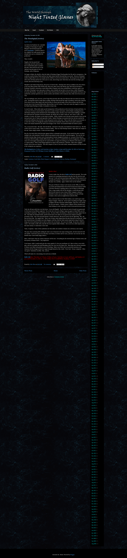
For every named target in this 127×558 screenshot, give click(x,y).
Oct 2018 (94, 272)
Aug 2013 (94, 432)
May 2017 (94, 317)
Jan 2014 (94, 418)
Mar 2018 (94, 291)
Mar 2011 (94, 493)
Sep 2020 (94, 224)
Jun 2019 (94, 253)
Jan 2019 (94, 264)
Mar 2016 (94, 354)
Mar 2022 (94, 205)
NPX (57, 30)
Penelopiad (73, 159)
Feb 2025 (94, 131)
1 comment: (46, 156)
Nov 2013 (94, 424)
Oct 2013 (94, 426)
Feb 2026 (94, 99)
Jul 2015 (93, 373)
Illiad (42, 159)
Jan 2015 (94, 389)
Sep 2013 (94, 429)
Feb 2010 (94, 527)
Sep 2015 (94, 368)
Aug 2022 (94, 192)
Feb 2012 (94, 474)
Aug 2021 (94, 219)
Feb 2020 (94, 232)
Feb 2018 (94, 293)
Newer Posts (28, 271)
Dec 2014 (94, 392)
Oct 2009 (94, 538)
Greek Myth (37, 159)
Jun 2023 (94, 168)
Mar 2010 (94, 525)
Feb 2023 (94, 176)
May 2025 (94, 123)
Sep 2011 (94, 480)
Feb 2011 (94, 495)
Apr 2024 (94, 147)
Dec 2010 (94, 501)
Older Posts (82, 271)
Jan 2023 (94, 179)
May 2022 (94, 200)
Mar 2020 (94, 229)
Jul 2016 (93, 344)
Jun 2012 (94, 469)
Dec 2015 (94, 360)
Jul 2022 (93, 195)
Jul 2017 (93, 312)
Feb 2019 (94, 261)
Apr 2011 (94, 490)
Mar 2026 (94, 96)
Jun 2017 (94, 314)
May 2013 (94, 440)
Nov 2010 (94, 503)
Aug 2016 (94, 341)
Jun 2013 (94, 437)
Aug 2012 (94, 464)
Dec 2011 (94, 477)
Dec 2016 (94, 330)
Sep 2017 (94, 307)
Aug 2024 (94, 139)
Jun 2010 (94, 517)
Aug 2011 (94, 482)
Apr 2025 (94, 126)
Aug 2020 (94, 227)
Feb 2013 (94, 448)
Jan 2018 (94, 296)
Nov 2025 (94, 107)
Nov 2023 (94, 157)
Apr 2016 (94, 352)
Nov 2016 (94, 333)
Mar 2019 (94, 259)
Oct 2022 (94, 187)
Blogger (72, 554)
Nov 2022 (94, 184)
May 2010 (94, 519)
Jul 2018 (93, 280)
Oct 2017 (94, 304)
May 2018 (94, 285)
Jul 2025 (93, 118)
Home (56, 271)
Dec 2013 (94, 421)
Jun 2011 (94, 485)
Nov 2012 (94, 456)
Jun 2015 (94, 376)
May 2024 (94, 144)
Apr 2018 (94, 288)
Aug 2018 (94, 277)
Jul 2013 (93, 434)
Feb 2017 (94, 325)
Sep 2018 (94, 275)
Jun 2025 (94, 120)
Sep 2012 (94, 461)
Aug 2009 (94, 543)
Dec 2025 (94, 104)
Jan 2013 (94, 450)
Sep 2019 (94, 245)
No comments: (48, 264)
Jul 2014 (93, 405)
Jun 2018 (94, 283)
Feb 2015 (94, 386)
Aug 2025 (94, 115)
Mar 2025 (94, 128)
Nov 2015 (94, 362)
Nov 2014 (94, 394)
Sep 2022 (94, 189)
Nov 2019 (94, 240)
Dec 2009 (94, 533)
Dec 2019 (94, 237)
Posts (94, 64)
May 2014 (94, 410)
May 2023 (94, 171)
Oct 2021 (94, 216)
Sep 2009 (94, 541)
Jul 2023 (93, 165)
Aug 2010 (94, 511)
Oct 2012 (94, 458)
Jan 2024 (94, 155)
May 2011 (94, 487)
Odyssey (62, 159)
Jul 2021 (93, 221)
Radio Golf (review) (32, 168)
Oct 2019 (94, 243)
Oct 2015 (94, 365)
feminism (31, 159)
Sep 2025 (94, 112)
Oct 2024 (94, 134)
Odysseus (56, 159)
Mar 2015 (94, 384)
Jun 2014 (94, 408)
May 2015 (94, 378)
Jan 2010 (94, 530)
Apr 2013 (94, 442)
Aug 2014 (94, 402)
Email (34, 30)
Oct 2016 (94, 336)
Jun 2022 (94, 197)
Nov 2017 (94, 301)
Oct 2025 (94, 110)
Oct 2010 (94, 506)
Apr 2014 (94, 413)
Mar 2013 (94, 445)
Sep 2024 (94, 136)
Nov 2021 (94, 213)
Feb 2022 (94, 208)
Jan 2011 (94, 498)
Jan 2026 (94, 102)
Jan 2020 (94, 235)
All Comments (96, 67)
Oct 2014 (94, 397)
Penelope (67, 159)
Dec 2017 (94, 299)
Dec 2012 (94, 453)
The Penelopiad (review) (34, 38)
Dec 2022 (94, 181)
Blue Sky (27, 30)
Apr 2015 (94, 381)
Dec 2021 (94, 211)
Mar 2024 (94, 150)
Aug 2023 (94, 163)
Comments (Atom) (59, 277)
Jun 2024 (94, 142)
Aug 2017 (94, 309)
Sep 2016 (94, 338)
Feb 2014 (94, 416)
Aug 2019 (94, 248)
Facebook (41, 30)
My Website (50, 30)
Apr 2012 (94, 472)
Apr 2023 (94, 173)
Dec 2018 (94, 267)
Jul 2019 (93, 251)
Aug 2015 (94, 370)
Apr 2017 (94, 320)
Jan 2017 (94, 328)
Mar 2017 (94, 323)
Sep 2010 (94, 509)
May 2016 (94, 349)
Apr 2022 (94, 203)
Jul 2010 (93, 514)
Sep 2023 (94, 160)
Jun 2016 (94, 346)
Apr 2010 (94, 522)
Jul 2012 (93, 466)
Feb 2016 (94, 357)
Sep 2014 (94, 400)
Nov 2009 (94, 535)
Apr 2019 (94, 256)
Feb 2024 (94, 152)
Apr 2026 (94, 94)
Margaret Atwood (49, 159)
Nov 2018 (94, 269)
